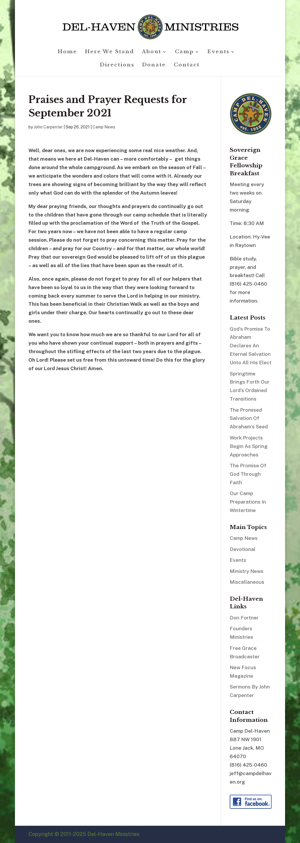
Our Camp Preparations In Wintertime (248, 501)
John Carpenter (48, 127)
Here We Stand (109, 52)
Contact (187, 65)
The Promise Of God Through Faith (248, 474)
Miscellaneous (247, 582)
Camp (184, 52)
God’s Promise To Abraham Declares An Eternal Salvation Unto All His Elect (251, 346)
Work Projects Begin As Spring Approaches (248, 446)
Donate (154, 65)
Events (218, 52)
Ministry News (246, 571)
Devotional (242, 549)
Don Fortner (244, 618)
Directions (117, 65)
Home (67, 52)
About (151, 52)
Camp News (104, 127)
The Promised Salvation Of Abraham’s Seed (249, 418)
